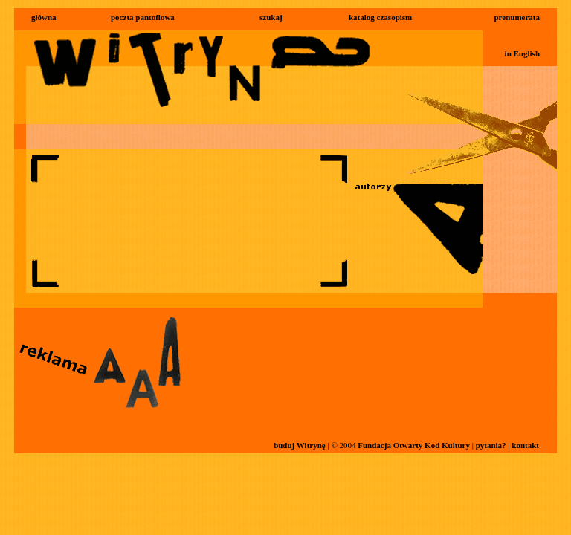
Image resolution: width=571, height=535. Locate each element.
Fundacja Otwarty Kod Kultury (414, 445)
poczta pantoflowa (143, 17)
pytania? (491, 445)
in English (522, 53)
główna (44, 17)
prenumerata (517, 17)
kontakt (525, 445)
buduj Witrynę (300, 445)
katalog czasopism (380, 17)
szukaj (271, 17)
